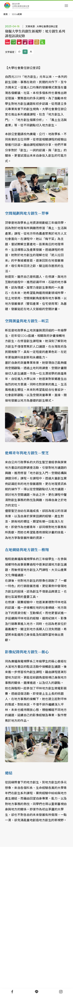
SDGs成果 (17, 14)
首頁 (5, 14)
